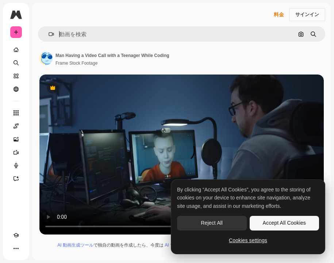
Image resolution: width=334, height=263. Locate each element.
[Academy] (16, 235)
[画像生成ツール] (16, 139)
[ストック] (16, 76)
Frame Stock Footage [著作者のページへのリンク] (76, 63)
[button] (48, 34)
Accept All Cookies (284, 223)
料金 (279, 15)
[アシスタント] (16, 178)
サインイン (307, 14)
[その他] (16, 248)
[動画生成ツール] (16, 152)
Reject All (212, 223)
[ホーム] (16, 50)
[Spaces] (16, 126)
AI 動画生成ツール (75, 245)
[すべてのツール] (16, 113)
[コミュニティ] (16, 89)
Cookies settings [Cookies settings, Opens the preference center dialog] (248, 240)
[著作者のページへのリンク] (46, 58)
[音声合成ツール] (16, 165)
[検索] (16, 63)
